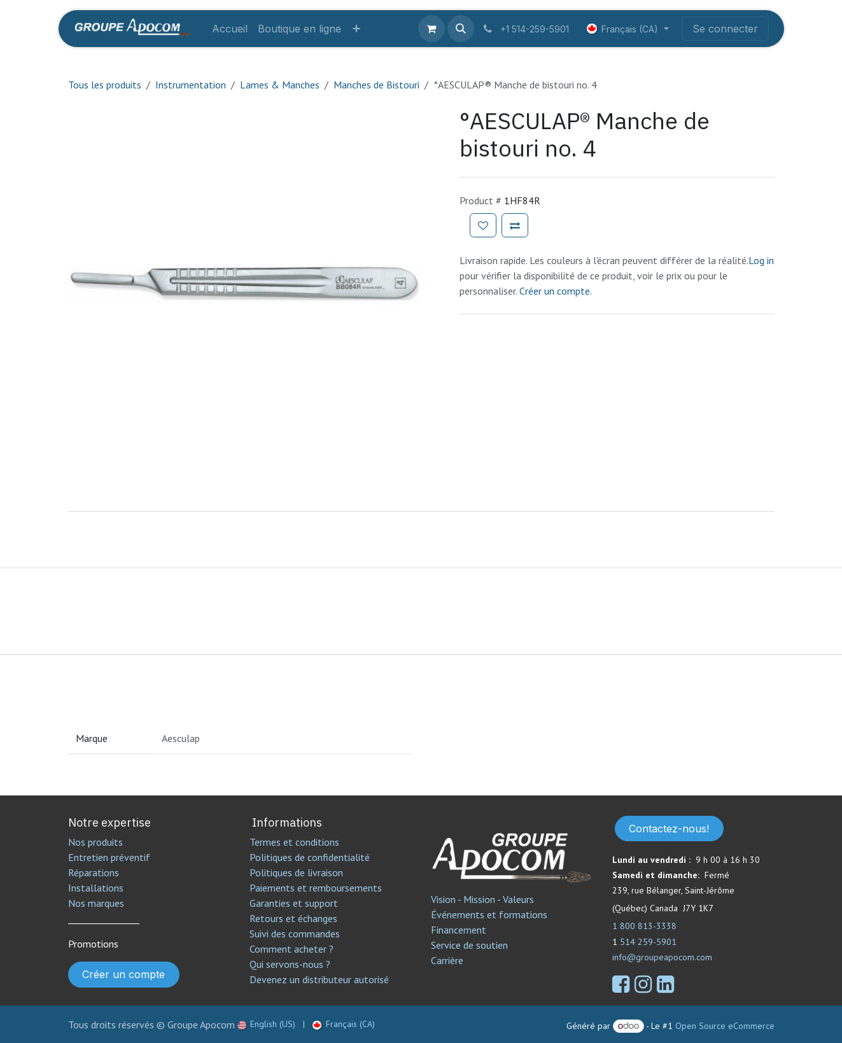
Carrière (447, 960)
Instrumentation (190, 84)
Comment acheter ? (291, 948)
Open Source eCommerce (725, 1026)
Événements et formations (489, 914)
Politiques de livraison (296, 872)
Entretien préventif (109, 857)
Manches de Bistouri (376, 84)
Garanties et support (293, 903)
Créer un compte (123, 974)
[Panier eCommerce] (431, 28)
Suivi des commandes (294, 933)
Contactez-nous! (669, 828)
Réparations (93, 872)
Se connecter (725, 28)
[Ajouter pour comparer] (515, 225)
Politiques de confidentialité (309, 857)
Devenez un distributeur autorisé (320, 979)
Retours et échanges (293, 918)
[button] (460, 28)
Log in (761, 260)
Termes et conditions (294, 842)
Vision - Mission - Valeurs (482, 899)
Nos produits (95, 842)
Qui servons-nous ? (289, 964)
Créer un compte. (555, 290)
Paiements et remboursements (315, 887)
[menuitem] (230, 28)
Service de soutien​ (469, 945)
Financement (458, 929)
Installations (95, 887)
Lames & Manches (279, 84)
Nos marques (96, 903)
